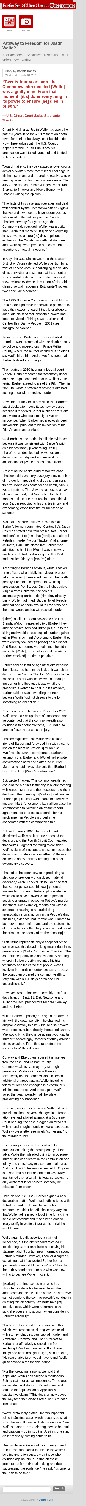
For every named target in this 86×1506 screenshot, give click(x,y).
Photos (26, 30)
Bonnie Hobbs (26, 71)
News (9, 30)
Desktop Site (46, 1499)
